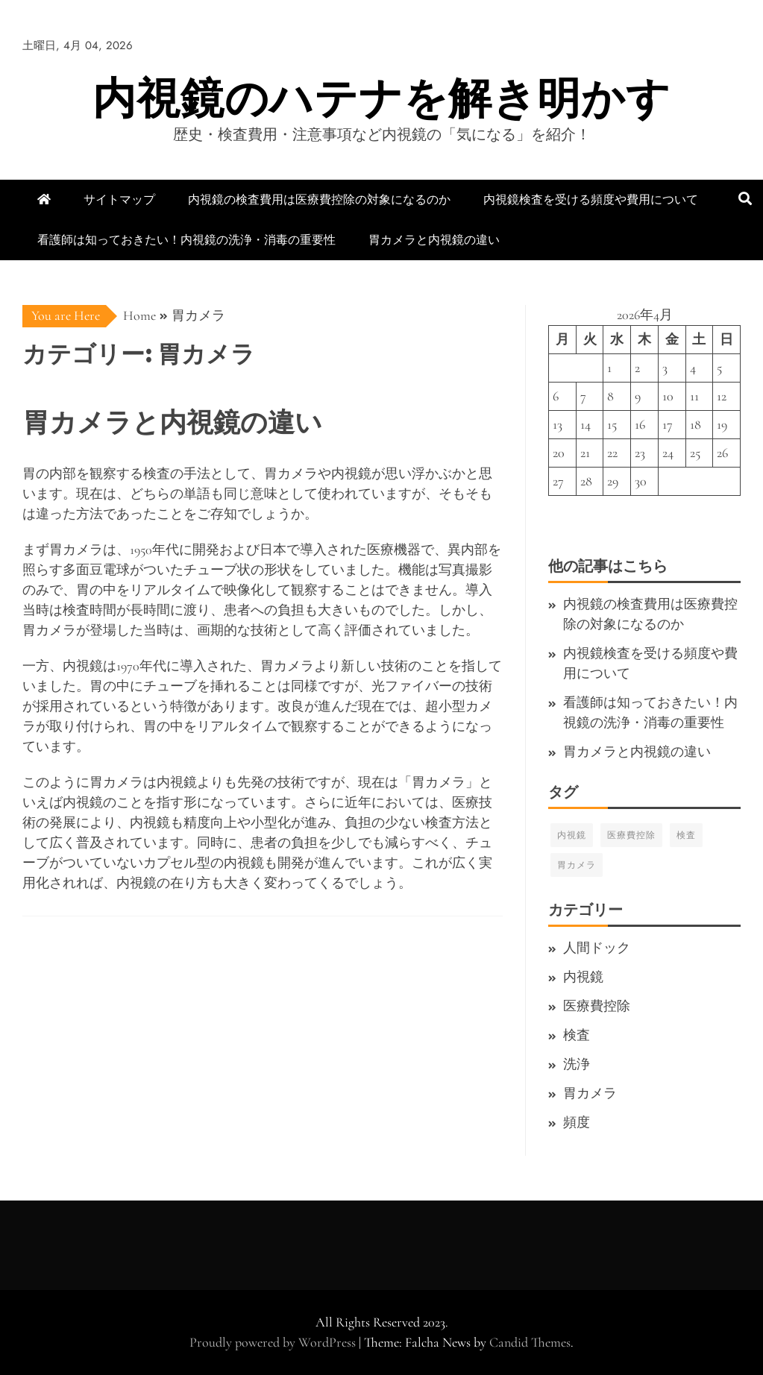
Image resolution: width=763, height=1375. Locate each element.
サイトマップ (119, 199)
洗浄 (576, 1064)
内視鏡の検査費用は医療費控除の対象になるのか (319, 199)
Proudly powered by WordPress (274, 1342)
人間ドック (596, 948)
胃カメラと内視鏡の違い (434, 239)
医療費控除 (631, 835)
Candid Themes (530, 1342)
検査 (686, 835)
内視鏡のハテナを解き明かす (381, 98)
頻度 (576, 1122)
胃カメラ (576, 865)
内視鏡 (571, 835)
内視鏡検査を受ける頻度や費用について (590, 199)
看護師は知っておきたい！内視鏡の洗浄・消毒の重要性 (186, 239)
